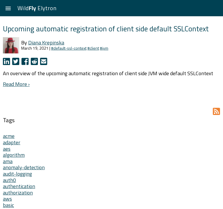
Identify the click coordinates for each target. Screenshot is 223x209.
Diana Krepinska (46, 42)
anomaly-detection (24, 167)
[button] (8, 8)
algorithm (14, 155)
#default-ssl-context (69, 48)
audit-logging (17, 174)
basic (8, 205)
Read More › (16, 84)
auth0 (9, 180)
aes (6, 149)
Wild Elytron (36, 7)
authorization (18, 193)
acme (9, 136)
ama (7, 161)
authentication (19, 186)
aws (7, 199)
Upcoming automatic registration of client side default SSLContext (106, 28)
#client (93, 48)
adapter (11, 142)
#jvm (104, 48)
